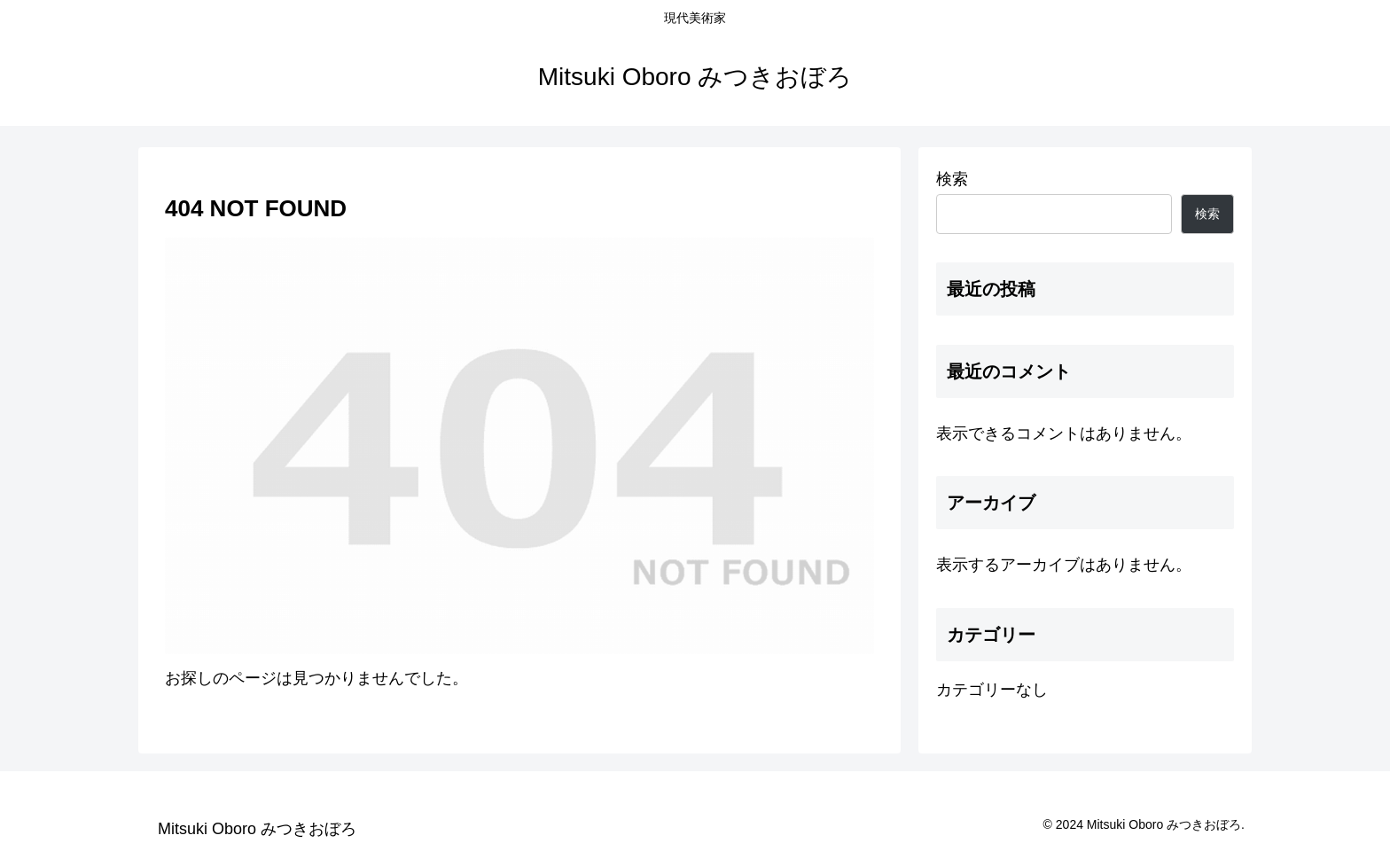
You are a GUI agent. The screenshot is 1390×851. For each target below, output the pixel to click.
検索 (952, 179)
